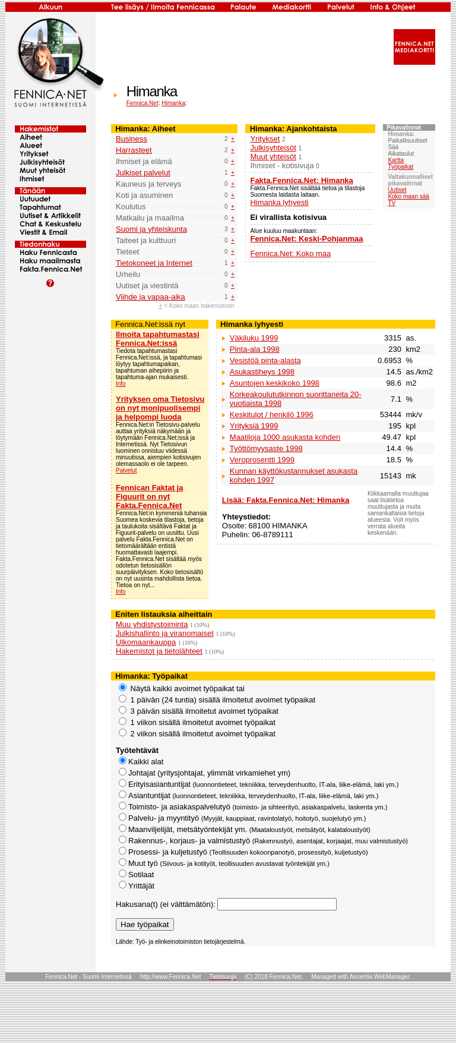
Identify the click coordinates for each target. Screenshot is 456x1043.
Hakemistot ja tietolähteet (159, 651)
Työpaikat (400, 166)
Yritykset (265, 138)
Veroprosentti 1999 (262, 459)
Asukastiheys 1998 (262, 371)
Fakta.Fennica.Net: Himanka (301, 180)
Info (121, 383)
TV (391, 203)
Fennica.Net (142, 103)
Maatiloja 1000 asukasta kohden (285, 437)
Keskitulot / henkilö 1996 (272, 414)
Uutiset (397, 190)
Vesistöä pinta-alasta (265, 360)
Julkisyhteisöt (273, 147)
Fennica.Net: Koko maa (290, 253)
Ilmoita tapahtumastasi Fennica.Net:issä (158, 339)
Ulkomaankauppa (146, 642)
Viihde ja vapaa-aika (150, 296)
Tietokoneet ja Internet (154, 263)
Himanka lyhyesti (279, 202)
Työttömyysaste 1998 (266, 448)
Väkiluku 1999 (254, 337)
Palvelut (126, 470)
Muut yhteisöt (273, 156)
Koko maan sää (408, 196)
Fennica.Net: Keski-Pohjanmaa (306, 238)
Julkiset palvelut (143, 172)
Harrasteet (134, 150)
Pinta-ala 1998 (255, 349)
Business (131, 138)
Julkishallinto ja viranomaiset (165, 633)
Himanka (173, 103)
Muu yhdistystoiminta (152, 624)
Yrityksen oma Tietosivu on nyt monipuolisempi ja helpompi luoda (160, 408)
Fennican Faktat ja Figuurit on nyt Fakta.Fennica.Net (149, 496)
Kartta (396, 160)
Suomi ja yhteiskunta (151, 229)
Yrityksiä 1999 (254, 425)
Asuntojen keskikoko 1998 (274, 383)
